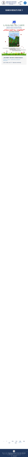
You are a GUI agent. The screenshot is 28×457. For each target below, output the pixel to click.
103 (12, 441)
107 (9, 443)
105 (20, 441)
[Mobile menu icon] (25, 2)
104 (16, 441)
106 (24, 441)
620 (16, 443)
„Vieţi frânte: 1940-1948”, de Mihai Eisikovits (13, 57)
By (15, 59)
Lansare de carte (6, 59)
